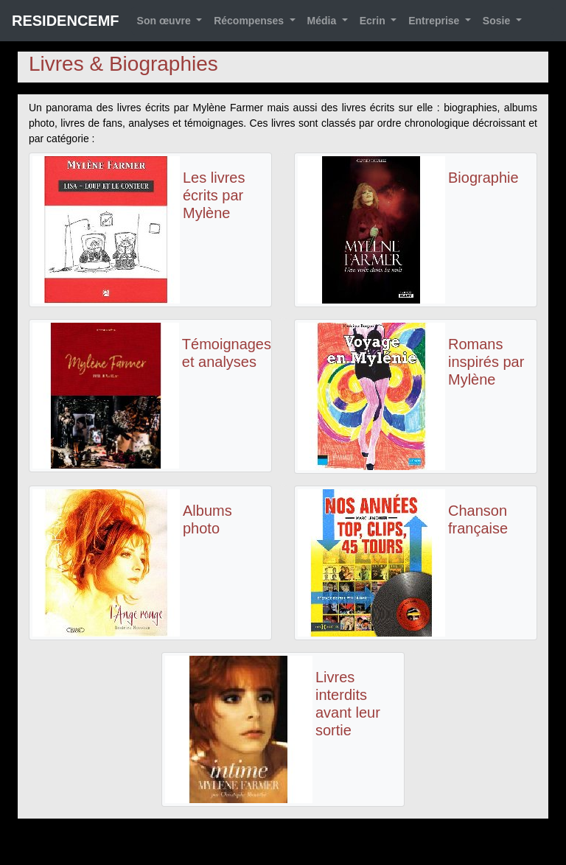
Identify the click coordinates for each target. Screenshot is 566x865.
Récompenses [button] (250, 21)
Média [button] (323, 21)
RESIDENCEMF (65, 21)
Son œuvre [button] (165, 21)
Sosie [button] (498, 21)
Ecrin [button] (374, 21)
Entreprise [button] (435, 21)
